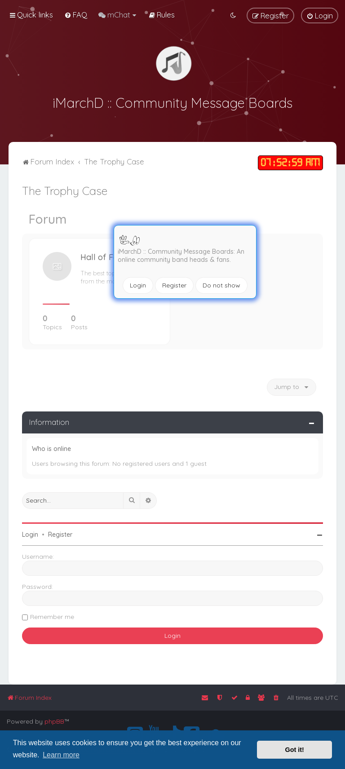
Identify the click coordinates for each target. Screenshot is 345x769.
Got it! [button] (294, 749)
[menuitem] (75, 15)
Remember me (52, 615)
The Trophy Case (64, 189)
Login (138, 285)
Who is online (51, 447)
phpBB (54, 721)
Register (174, 285)
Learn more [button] (61, 755)
